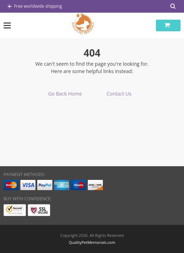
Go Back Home (65, 93)
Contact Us (118, 93)
